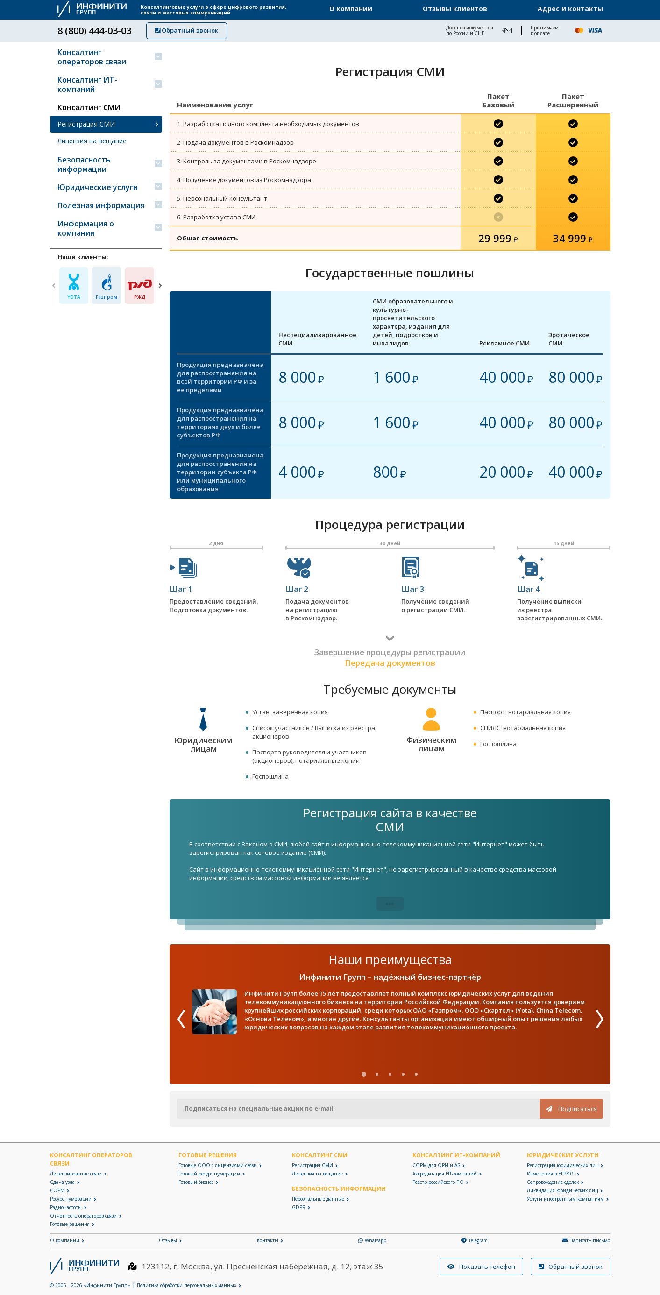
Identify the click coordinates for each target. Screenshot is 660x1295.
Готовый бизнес (195, 1182)
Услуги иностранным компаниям (565, 1199)
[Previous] (53, 285)
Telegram (474, 1240)
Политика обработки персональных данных (186, 1285)
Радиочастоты (66, 1207)
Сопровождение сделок (553, 1182)
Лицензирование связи (76, 1173)
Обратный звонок (186, 30)
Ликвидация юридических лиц (562, 1190)
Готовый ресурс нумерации (209, 1173)
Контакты (267, 1240)
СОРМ (57, 1190)
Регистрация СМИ (86, 124)
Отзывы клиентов (455, 9)
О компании (350, 9)
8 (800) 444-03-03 (94, 31)
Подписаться (571, 1109)
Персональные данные (318, 1199)
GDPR (298, 1207)
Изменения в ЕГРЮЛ (551, 1173)
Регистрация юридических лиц (562, 1165)
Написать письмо (586, 1240)
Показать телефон (481, 1266)
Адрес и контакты (570, 9)
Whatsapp (372, 1240)
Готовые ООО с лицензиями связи (217, 1165)
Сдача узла (62, 1182)
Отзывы (168, 1240)
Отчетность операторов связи (83, 1215)
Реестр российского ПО (438, 1182)
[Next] (160, 285)
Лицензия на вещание (92, 140)
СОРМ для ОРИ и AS (436, 1165)
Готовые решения (70, 1224)
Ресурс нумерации (71, 1199)
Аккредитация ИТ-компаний (444, 1173)
